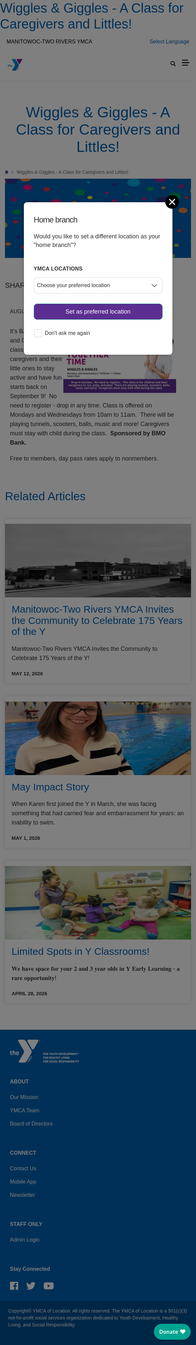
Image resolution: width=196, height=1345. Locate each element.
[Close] (172, 202)
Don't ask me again (62, 333)
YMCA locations (58, 269)
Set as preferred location (97, 311)
